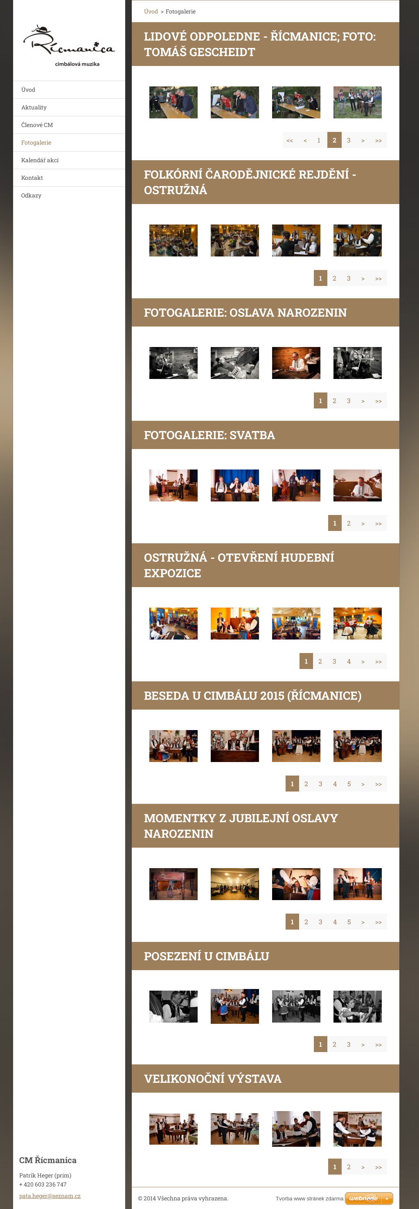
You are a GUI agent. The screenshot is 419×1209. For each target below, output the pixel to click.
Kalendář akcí (40, 160)
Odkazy (31, 195)
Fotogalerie (36, 142)
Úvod (28, 89)
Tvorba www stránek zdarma (309, 1198)
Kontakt (32, 177)
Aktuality (34, 107)
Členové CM (37, 125)
